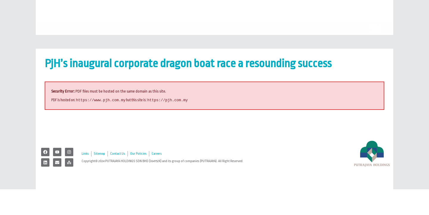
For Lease (222, 39)
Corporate (106, 40)
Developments (165, 40)
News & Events (280, 40)
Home (56, 39)
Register (338, 40)
